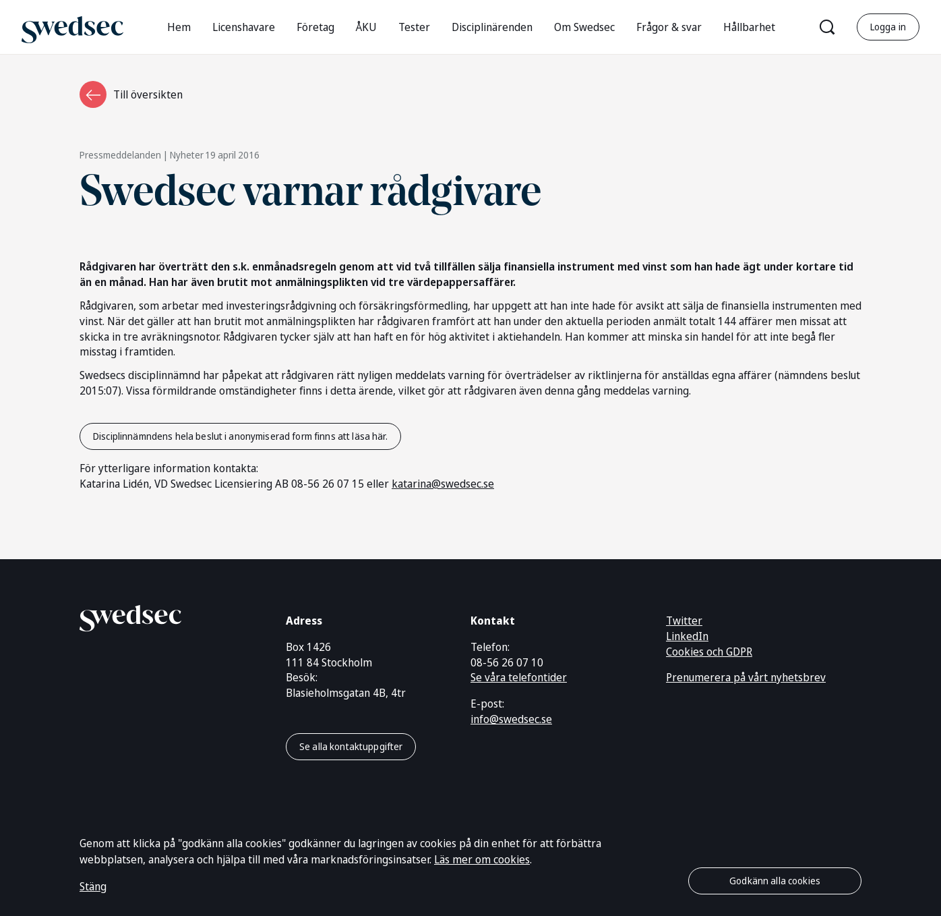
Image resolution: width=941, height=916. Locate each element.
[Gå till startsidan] (72, 26)
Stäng (93, 886)
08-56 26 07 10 (506, 662)
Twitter (684, 620)
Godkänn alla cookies (774, 880)
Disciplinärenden (492, 27)
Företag (315, 27)
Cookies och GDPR (709, 651)
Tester (414, 27)
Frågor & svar (669, 27)
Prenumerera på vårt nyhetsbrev (746, 677)
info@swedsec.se (511, 719)
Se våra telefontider (518, 677)
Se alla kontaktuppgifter (350, 746)
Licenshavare (243, 27)
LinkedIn (687, 636)
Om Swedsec (584, 27)
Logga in (888, 26)
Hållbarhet (749, 27)
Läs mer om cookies (482, 859)
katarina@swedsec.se (443, 483)
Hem (179, 27)
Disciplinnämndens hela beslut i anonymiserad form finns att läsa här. (240, 436)
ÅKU (366, 27)
